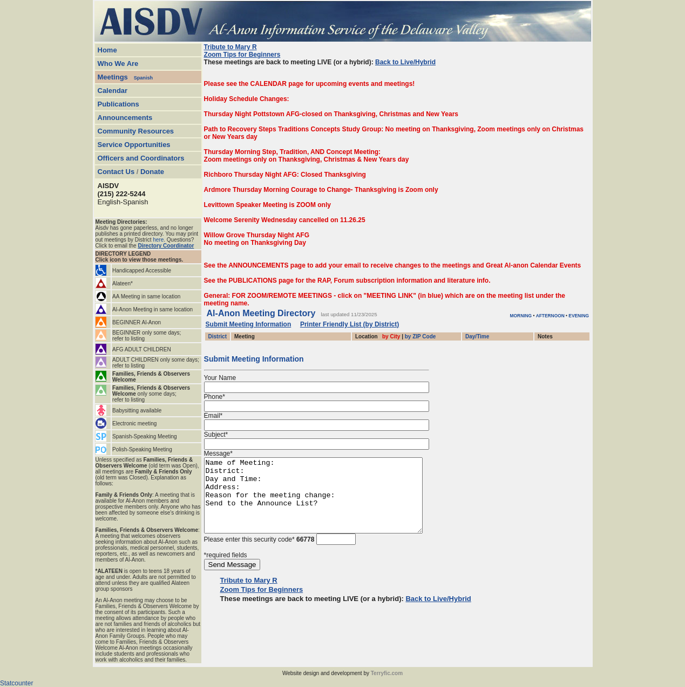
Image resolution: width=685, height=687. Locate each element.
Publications (118, 104)
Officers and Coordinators (141, 158)
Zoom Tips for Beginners (242, 54)
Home (107, 50)
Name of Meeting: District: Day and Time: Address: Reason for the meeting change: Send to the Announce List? (326, 502)
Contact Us (116, 172)
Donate (152, 172)
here (158, 240)
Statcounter (16, 683)
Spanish (143, 78)
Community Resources (136, 131)
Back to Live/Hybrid (405, 62)
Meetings (113, 77)
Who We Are (118, 63)
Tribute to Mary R (230, 47)
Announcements (125, 118)
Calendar (113, 90)
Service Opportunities (134, 145)
